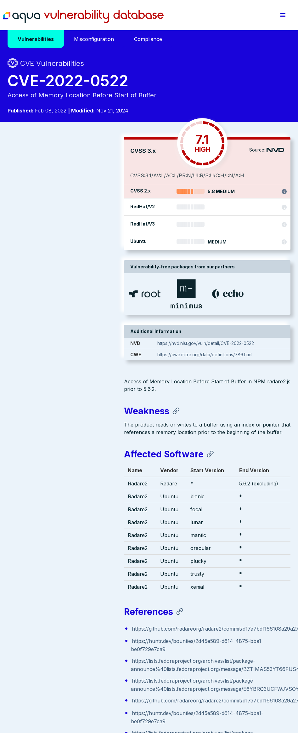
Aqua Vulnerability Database (83, 17)
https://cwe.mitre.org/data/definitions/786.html (229, 354)
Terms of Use (155, 694)
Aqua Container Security (44, 621)
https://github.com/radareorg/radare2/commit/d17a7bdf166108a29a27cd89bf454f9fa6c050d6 (127, 411)
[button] (283, 15)
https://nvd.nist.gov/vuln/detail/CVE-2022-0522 (230, 343)
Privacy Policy (122, 694)
